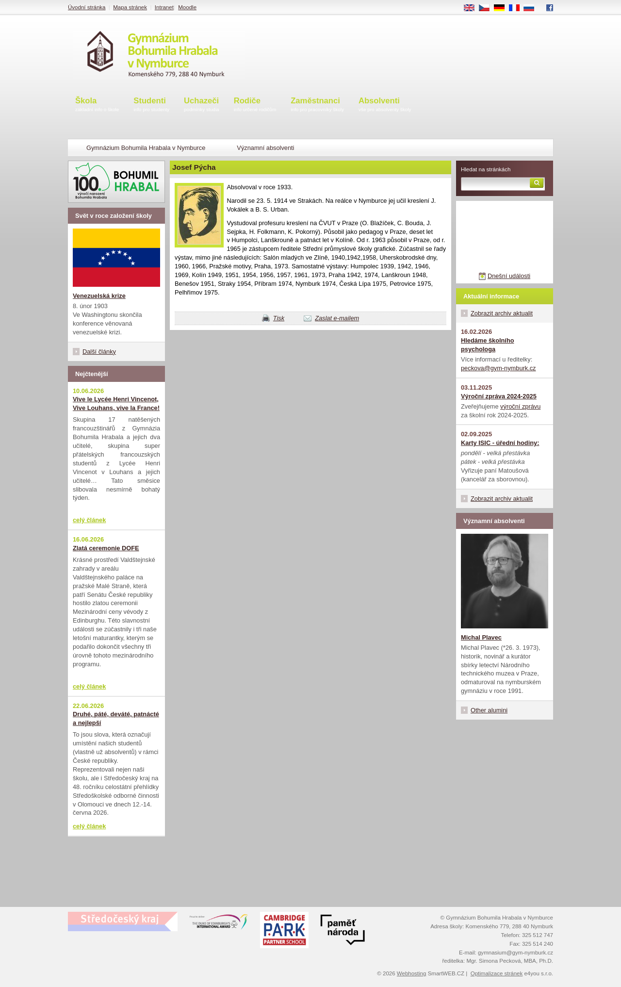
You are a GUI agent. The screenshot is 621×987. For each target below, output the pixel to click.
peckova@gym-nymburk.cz (498, 368)
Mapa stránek (130, 7)
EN (472, 8)
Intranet (164, 7)
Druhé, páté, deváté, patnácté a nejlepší (116, 718)
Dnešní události (509, 276)
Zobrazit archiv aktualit (502, 313)
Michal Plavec (481, 637)
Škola (97, 105)
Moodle (187, 7)
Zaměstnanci (317, 105)
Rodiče (255, 105)
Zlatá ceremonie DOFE (106, 548)
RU (532, 8)
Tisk (278, 318)
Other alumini (489, 710)
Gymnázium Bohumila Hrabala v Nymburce (145, 147)
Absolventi (385, 105)
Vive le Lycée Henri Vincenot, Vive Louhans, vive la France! (116, 403)
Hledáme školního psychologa (487, 345)
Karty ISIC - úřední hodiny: (500, 442)
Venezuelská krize (99, 295)
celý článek (89, 520)
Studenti (151, 105)
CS (487, 8)
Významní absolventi (265, 147)
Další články (99, 351)
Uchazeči (201, 105)
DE (503, 8)
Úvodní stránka (86, 7)
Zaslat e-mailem (337, 318)
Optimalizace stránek (497, 973)
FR (517, 8)
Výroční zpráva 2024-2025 (499, 396)
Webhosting (411, 973)
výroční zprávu (520, 406)
